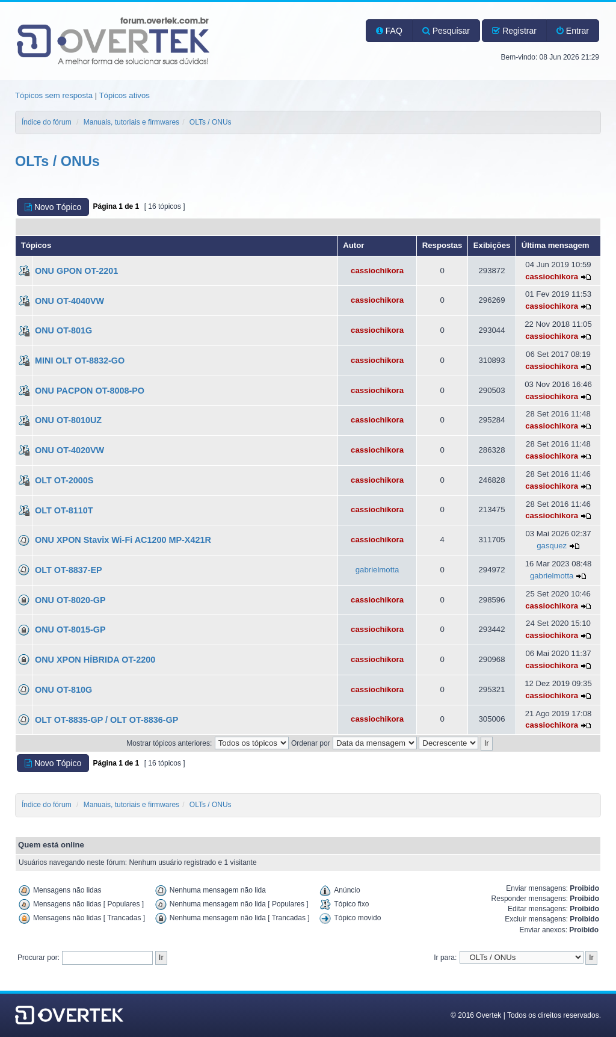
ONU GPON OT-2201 (76, 271)
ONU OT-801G (63, 330)
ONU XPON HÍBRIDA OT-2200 (95, 659)
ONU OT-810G (63, 690)
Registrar (514, 31)
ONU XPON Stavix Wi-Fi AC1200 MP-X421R (123, 540)
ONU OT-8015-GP (70, 629)
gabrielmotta (377, 569)
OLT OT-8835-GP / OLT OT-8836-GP (106, 720)
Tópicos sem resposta (54, 95)
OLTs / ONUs (210, 122)
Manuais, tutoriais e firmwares (131, 122)
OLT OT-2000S (64, 480)
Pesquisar (446, 31)
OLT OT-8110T (64, 510)
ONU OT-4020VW (69, 450)
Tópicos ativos (124, 95)
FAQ (389, 31)
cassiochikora (377, 270)
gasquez (552, 545)
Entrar (572, 31)
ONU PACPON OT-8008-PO (89, 390)
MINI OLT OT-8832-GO (80, 360)
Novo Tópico (53, 207)
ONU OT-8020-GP (70, 600)
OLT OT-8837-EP (68, 570)
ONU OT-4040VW (69, 301)
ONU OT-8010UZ (68, 420)
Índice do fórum (47, 122)
